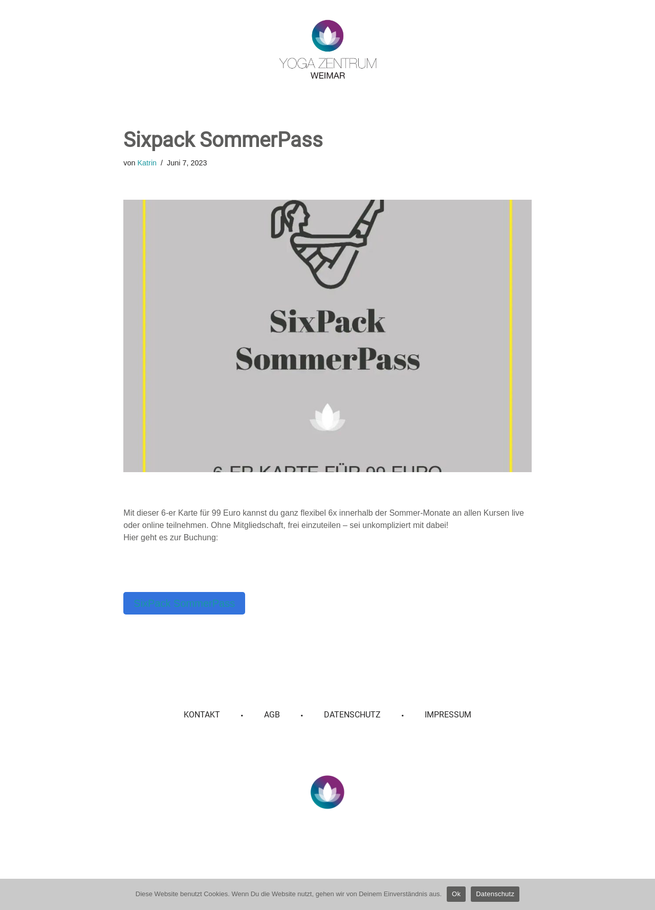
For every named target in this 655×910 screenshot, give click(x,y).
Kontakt (202, 714)
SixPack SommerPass (184, 603)
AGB (272, 714)
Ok (456, 894)
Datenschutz (352, 714)
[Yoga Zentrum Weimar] (328, 49)
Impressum (448, 714)
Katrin (147, 163)
